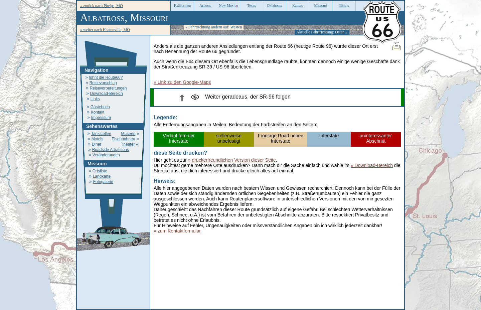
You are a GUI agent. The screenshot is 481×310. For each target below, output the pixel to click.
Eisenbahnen (123, 139)
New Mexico (228, 5)
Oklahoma (274, 5)
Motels (97, 139)
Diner (97, 144)
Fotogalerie (103, 181)
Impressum (101, 117)
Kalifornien (182, 5)
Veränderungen (106, 155)
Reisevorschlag (103, 83)
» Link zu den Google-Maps (182, 82)
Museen (128, 133)
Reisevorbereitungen (108, 88)
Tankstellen (101, 133)
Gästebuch (100, 107)
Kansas (297, 5)
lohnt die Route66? (106, 77)
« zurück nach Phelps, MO (101, 5)
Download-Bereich (106, 93)
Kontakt (98, 112)
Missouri (320, 5)
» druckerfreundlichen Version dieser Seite (232, 160)
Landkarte (102, 176)
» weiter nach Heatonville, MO (105, 29)
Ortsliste (100, 171)
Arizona (205, 5)
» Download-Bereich (372, 165)
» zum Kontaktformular (177, 231)
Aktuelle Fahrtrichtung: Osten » (321, 32)
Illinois (343, 5)
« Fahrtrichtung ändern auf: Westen (213, 27)
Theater (128, 144)
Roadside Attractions (110, 149)
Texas (251, 5)
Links (95, 99)
